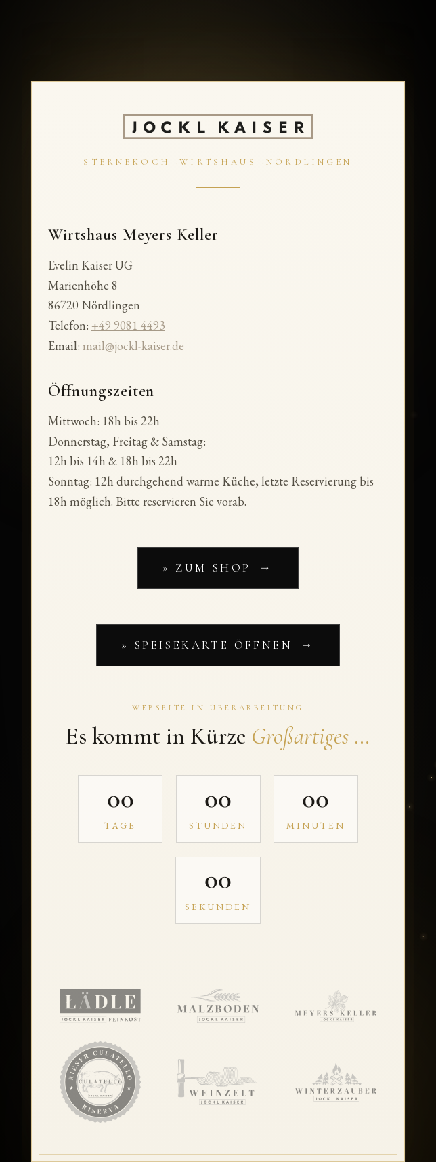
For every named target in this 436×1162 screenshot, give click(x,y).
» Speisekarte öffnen (206, 645)
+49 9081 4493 (128, 325)
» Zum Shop (206, 568)
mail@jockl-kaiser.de (133, 345)
